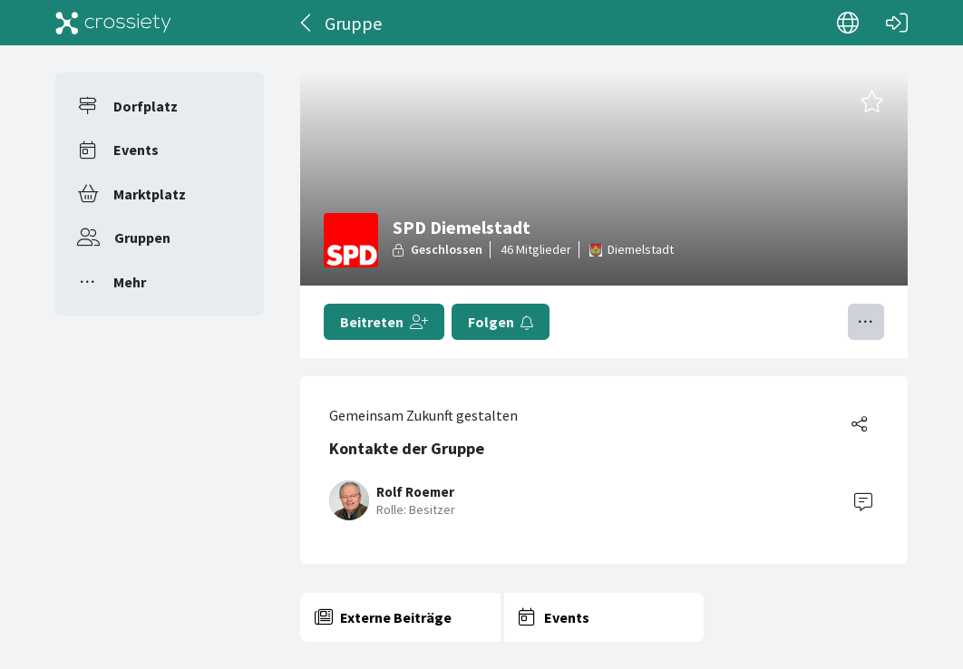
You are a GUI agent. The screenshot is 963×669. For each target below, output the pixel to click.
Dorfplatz (145, 106)
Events (136, 150)
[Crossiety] (113, 22)
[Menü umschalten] (866, 322)
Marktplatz (149, 194)
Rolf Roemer (415, 491)
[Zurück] (307, 22)
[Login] (897, 22)
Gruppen (142, 237)
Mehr (129, 282)
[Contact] (863, 500)
